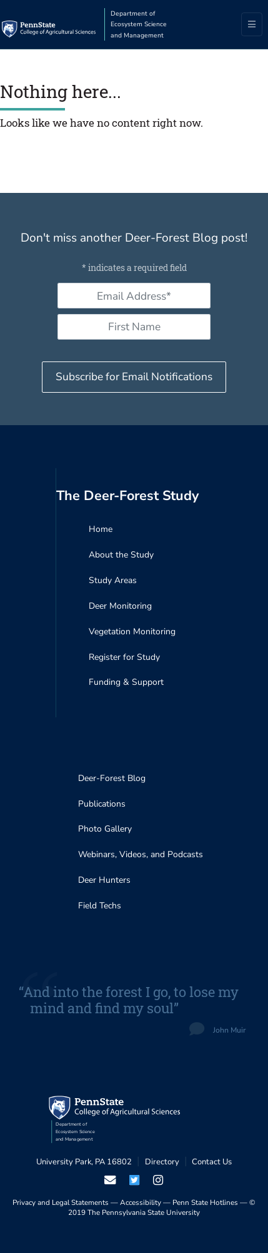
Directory (162, 1161)
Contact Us (212, 1161)
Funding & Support (126, 682)
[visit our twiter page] (134, 1180)
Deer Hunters (104, 880)
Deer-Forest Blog (112, 778)
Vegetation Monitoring (132, 631)
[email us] (110, 1180)
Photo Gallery (105, 829)
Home (100, 529)
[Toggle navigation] (252, 24)
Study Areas (113, 580)
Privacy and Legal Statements (60, 1202)
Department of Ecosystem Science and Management (139, 24)
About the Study (121, 555)
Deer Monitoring (120, 606)
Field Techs (99, 905)
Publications (102, 804)
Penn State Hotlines (205, 1202)
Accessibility (140, 1202)
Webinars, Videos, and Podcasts (140, 854)
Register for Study (124, 657)
